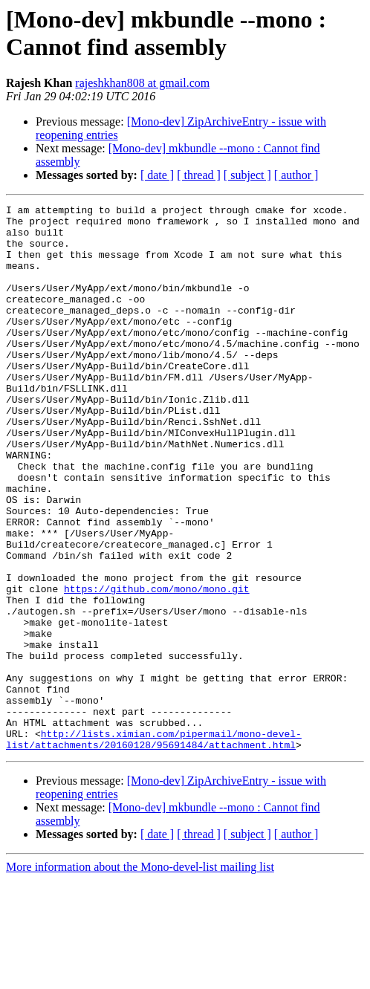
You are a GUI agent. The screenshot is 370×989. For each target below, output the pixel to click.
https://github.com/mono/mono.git (157, 666)
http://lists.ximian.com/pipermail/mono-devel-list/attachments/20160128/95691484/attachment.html (154, 847)
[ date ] (157, 175)
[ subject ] (247, 175)
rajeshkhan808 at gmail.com (142, 83)
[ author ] (296, 175)
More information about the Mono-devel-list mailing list (140, 976)
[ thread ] (199, 175)
